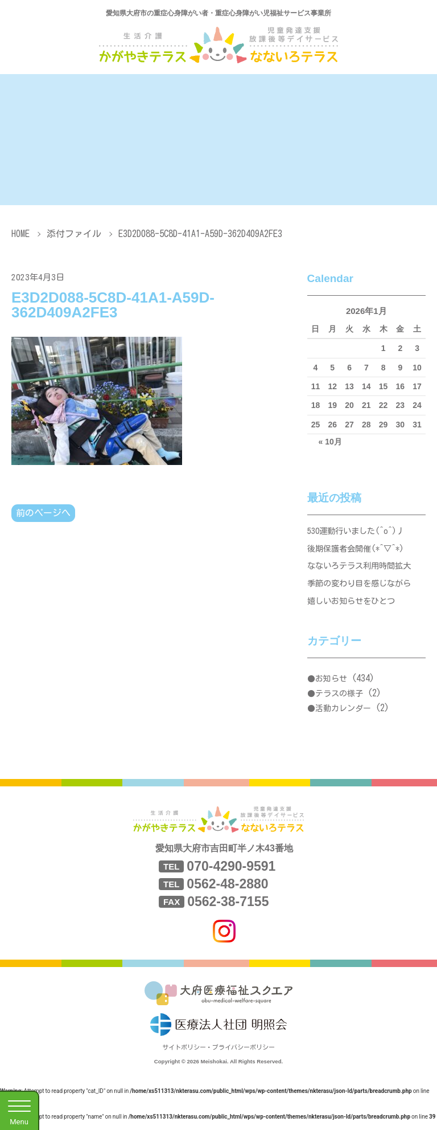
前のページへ (43, 513)
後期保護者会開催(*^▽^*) (359, 551)
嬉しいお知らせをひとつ (354, 609)
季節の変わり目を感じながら (362, 590)
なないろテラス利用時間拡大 (362, 570)
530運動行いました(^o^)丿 (359, 532)
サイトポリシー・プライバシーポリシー (218, 1057)
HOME (20, 233)
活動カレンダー (343, 717)
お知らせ (331, 688)
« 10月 (330, 441)
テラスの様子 (339, 703)
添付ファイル (74, 233)
